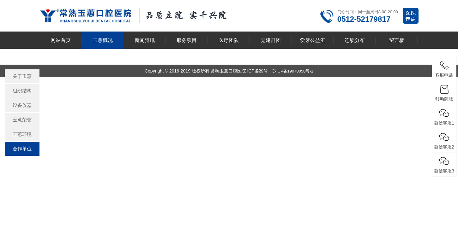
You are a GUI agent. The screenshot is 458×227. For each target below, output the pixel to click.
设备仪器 (22, 105)
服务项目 (187, 40)
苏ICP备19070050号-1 (292, 71)
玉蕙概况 (103, 40)
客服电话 (444, 75)
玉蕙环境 (22, 134)
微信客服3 (444, 170)
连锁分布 (355, 40)
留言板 (396, 40)
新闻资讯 (145, 40)
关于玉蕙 (22, 76)
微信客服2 (444, 146)
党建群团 (271, 40)
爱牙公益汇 (312, 40)
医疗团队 (229, 40)
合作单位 (22, 148)
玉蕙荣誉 (22, 119)
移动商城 (444, 99)
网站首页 (61, 40)
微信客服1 (444, 122)
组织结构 (22, 90)
